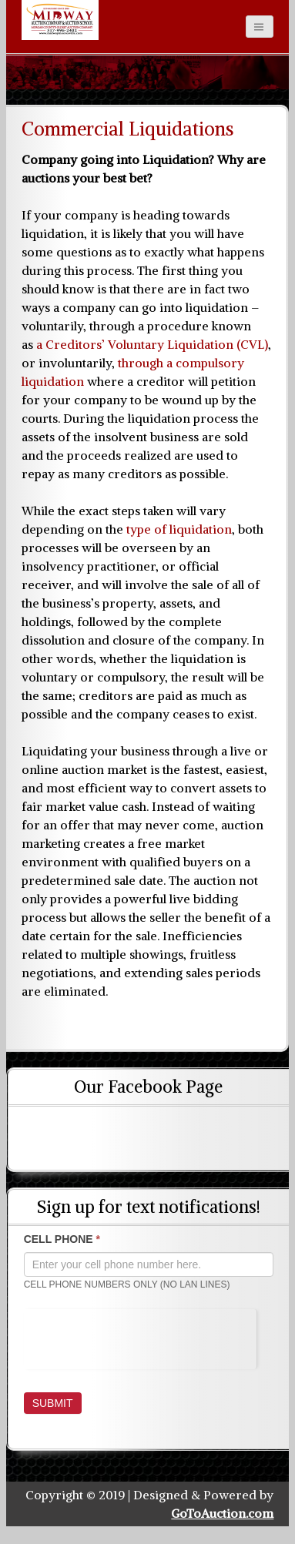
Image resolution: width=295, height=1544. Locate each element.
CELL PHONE (62, 1239)
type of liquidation (179, 529)
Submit (52, 1403)
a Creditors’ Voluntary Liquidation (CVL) (152, 344)
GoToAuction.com (222, 1513)
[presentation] (140, 1339)
